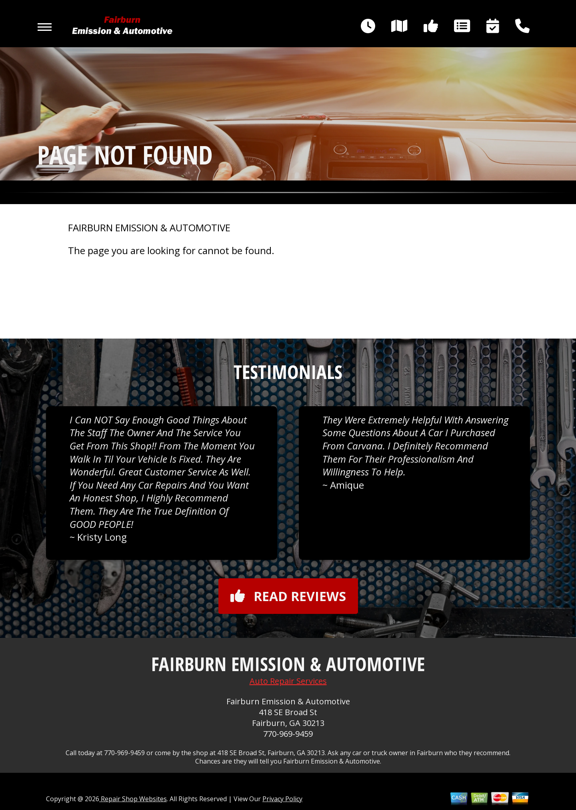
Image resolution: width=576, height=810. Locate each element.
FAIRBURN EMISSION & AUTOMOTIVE (149, 227)
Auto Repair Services (288, 681)
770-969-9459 (288, 733)
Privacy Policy (282, 798)
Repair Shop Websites (133, 798)
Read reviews (288, 596)
